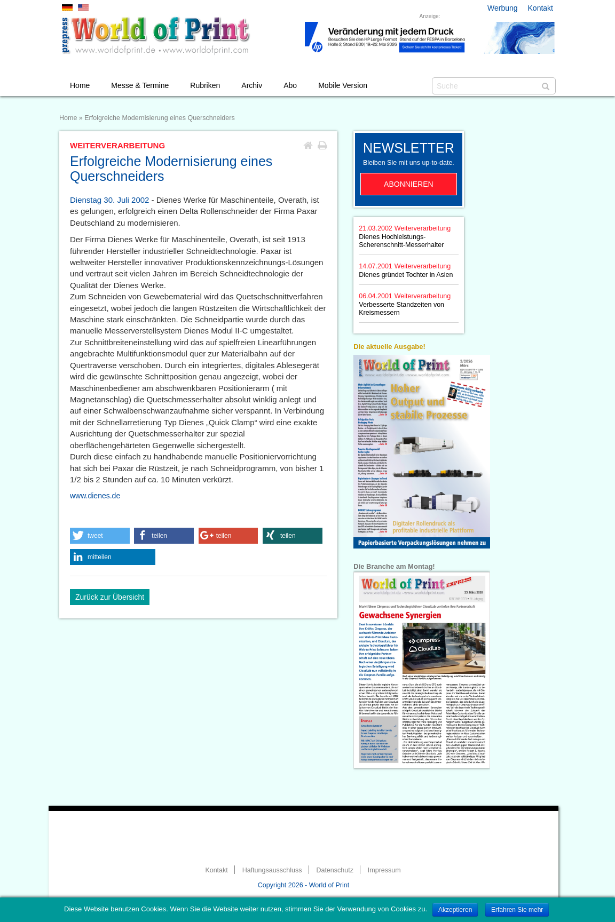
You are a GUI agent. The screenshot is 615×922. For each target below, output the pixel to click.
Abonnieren (408, 184)
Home (80, 85)
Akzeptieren (455, 909)
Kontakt (540, 8)
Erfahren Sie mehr (517, 909)
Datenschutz (334, 870)
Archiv (251, 85)
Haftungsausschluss (272, 870)
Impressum (384, 870)
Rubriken (205, 85)
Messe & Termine (140, 85)
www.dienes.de (95, 495)
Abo (290, 85)
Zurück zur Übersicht (109, 597)
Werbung (502, 8)
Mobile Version (342, 85)
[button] (100, 536)
